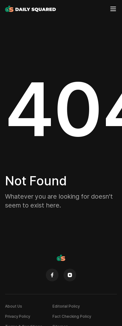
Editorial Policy (66, 306)
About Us (13, 306)
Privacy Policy (17, 316)
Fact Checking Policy (71, 316)
